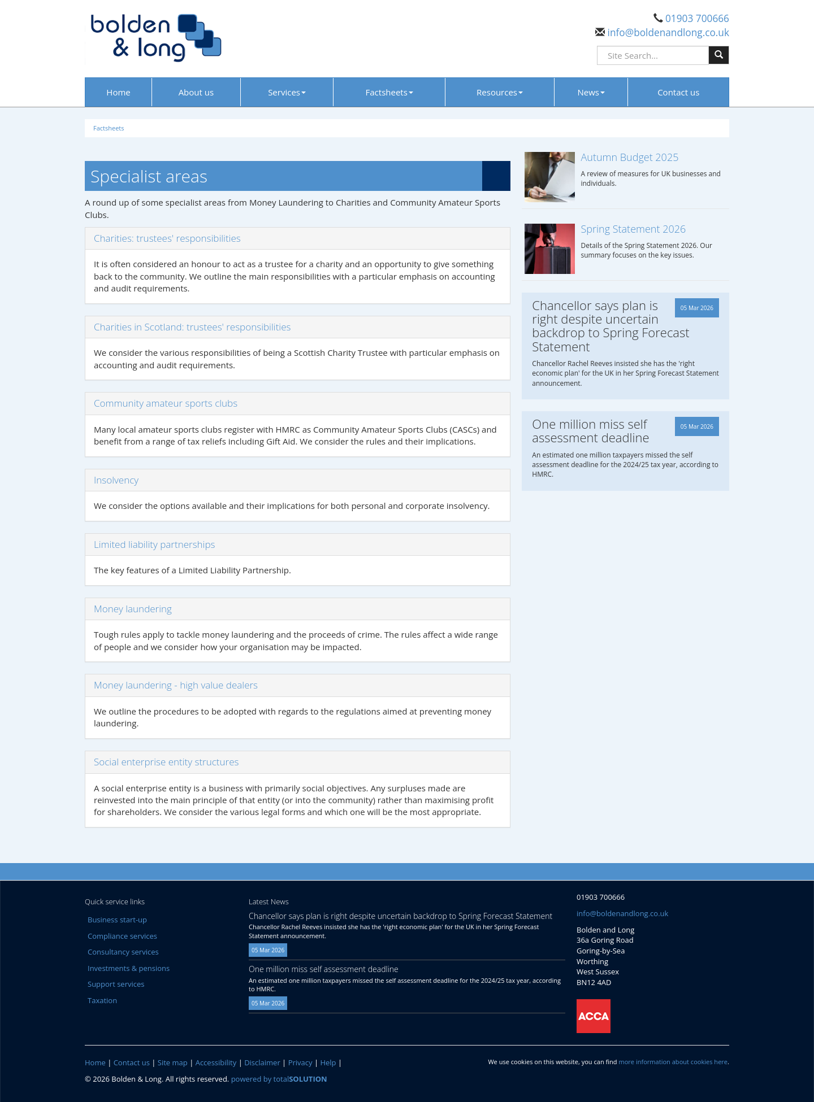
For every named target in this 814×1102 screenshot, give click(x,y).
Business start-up (117, 919)
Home (118, 92)
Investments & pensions (129, 968)
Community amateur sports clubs (165, 403)
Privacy (300, 1062)
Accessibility (216, 1062)
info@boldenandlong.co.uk (667, 32)
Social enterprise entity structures (166, 761)
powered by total (279, 1079)
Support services (116, 984)
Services (287, 92)
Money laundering (133, 608)
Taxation (102, 1000)
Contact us (678, 92)
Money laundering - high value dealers (176, 684)
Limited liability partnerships (154, 544)
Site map (173, 1062)
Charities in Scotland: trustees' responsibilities (192, 326)
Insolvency (116, 479)
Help (328, 1062)
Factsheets (389, 92)
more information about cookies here (673, 1061)
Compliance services (122, 936)
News (591, 92)
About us (196, 92)
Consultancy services (123, 952)
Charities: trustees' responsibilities (167, 238)
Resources (500, 92)
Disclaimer (262, 1062)
